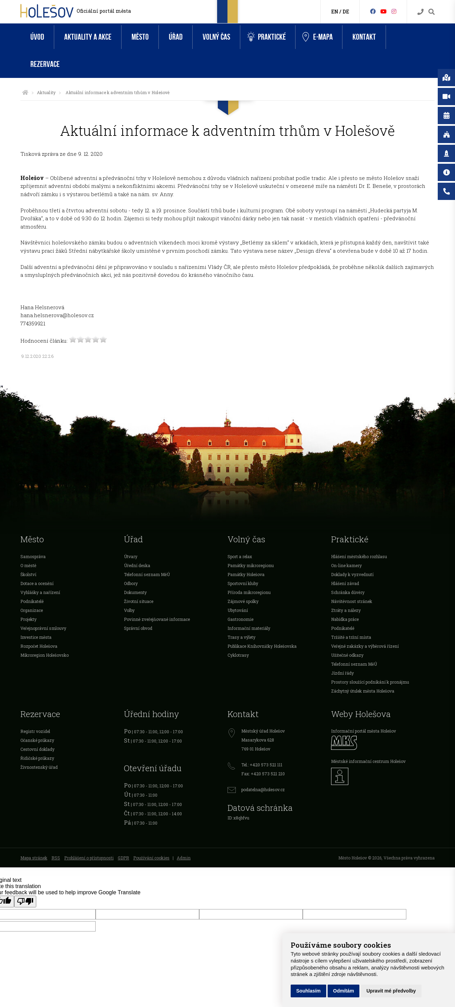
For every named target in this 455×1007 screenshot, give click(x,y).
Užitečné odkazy (347, 655)
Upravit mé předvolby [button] (391, 991)
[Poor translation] (25, 901)
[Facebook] (372, 11)
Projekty (28, 619)
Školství (28, 574)
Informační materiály (249, 628)
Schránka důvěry (348, 592)
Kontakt (364, 37)
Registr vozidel (35, 731)
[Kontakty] (420, 12)
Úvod (37, 37)
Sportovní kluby (243, 583)
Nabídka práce (345, 619)
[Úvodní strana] (25, 92)
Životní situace (138, 601)
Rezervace (45, 64)
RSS (55, 857)
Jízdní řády (342, 673)
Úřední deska (137, 565)
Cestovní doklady (37, 749)
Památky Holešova (246, 574)
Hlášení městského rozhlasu (359, 556)
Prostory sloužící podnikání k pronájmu (370, 682)
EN (334, 11)
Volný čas (216, 37)
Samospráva (33, 556)
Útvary (130, 556)
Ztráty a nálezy (346, 610)
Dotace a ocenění (37, 583)
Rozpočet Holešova (38, 646)
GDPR (123, 857)
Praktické (266, 37)
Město (140, 37)
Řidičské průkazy (37, 758)
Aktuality (46, 92)
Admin (184, 857)
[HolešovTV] (383, 11)
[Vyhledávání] (431, 12)
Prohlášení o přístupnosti (89, 857)
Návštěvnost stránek (351, 601)
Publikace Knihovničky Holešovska (262, 646)
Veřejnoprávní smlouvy (43, 628)
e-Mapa (317, 37)
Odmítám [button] (343, 991)
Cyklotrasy (238, 655)
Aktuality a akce (88, 37)
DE (345, 11)
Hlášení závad (345, 583)
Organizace (31, 610)
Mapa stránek (33, 857)
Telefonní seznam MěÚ (147, 574)
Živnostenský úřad (39, 767)
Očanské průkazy (37, 740)
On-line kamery (346, 565)
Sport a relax (240, 556)
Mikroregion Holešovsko (44, 655)
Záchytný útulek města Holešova (362, 691)
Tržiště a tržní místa (351, 637)
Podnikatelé (31, 601)
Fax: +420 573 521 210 (263, 773)
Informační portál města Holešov (363, 731)
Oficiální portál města (104, 11)
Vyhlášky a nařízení (40, 592)
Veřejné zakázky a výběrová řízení (365, 646)
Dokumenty (135, 592)
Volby (129, 610)
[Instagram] (394, 11)
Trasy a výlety (241, 637)
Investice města (35, 637)
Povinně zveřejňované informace (157, 619)
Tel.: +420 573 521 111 (261, 764)
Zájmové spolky (243, 601)
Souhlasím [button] (308, 991)
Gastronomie (240, 619)
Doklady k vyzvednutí (352, 574)
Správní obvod (138, 628)
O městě (28, 565)
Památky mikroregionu (251, 565)
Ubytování (238, 610)
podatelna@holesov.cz (263, 789)
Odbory (131, 583)
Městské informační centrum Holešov (368, 761)
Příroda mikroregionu (249, 592)
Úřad (176, 37)
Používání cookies (151, 857)
